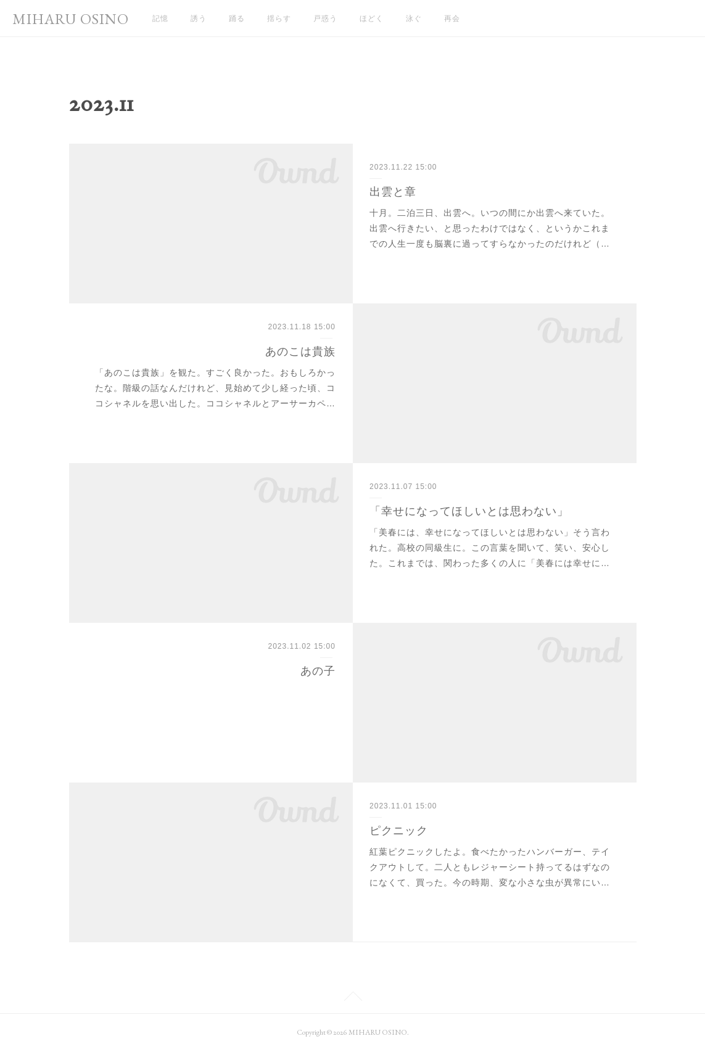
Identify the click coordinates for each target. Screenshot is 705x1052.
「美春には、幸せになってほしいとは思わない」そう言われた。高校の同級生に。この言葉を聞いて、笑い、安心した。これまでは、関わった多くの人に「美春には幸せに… (489, 547)
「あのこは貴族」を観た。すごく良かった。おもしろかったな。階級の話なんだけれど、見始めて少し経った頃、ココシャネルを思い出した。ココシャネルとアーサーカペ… (215, 388)
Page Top (352, 998)
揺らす (279, 18)
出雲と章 (392, 192)
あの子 (318, 671)
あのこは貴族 (300, 351)
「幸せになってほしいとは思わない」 (469, 511)
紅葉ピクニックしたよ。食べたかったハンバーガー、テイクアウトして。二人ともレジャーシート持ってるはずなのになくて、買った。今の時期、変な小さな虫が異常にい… (489, 867)
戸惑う (325, 18)
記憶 (160, 18)
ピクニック (398, 830)
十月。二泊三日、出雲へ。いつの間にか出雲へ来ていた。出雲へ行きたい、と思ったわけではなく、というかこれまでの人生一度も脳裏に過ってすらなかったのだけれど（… (489, 228)
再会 (452, 18)
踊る (237, 18)
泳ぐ (414, 18)
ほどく (372, 18)
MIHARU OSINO (70, 18)
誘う (199, 18)
